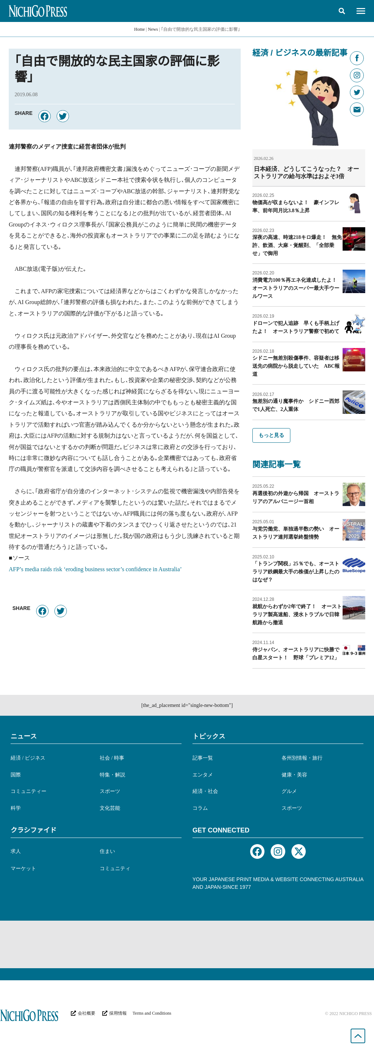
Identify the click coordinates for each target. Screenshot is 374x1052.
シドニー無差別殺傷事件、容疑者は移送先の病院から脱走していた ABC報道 (296, 366)
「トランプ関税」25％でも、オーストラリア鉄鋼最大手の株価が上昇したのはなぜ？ (295, 571)
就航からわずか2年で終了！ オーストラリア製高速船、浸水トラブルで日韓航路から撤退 (297, 614)
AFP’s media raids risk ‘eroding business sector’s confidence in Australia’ (95, 569)
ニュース (24, 736)
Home (139, 29)
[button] (342, 11)
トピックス (208, 736)
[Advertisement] (187, 944)
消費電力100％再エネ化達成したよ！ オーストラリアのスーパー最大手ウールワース (297, 288)
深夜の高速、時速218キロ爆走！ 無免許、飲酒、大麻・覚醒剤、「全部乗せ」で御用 (297, 245)
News (153, 29)
